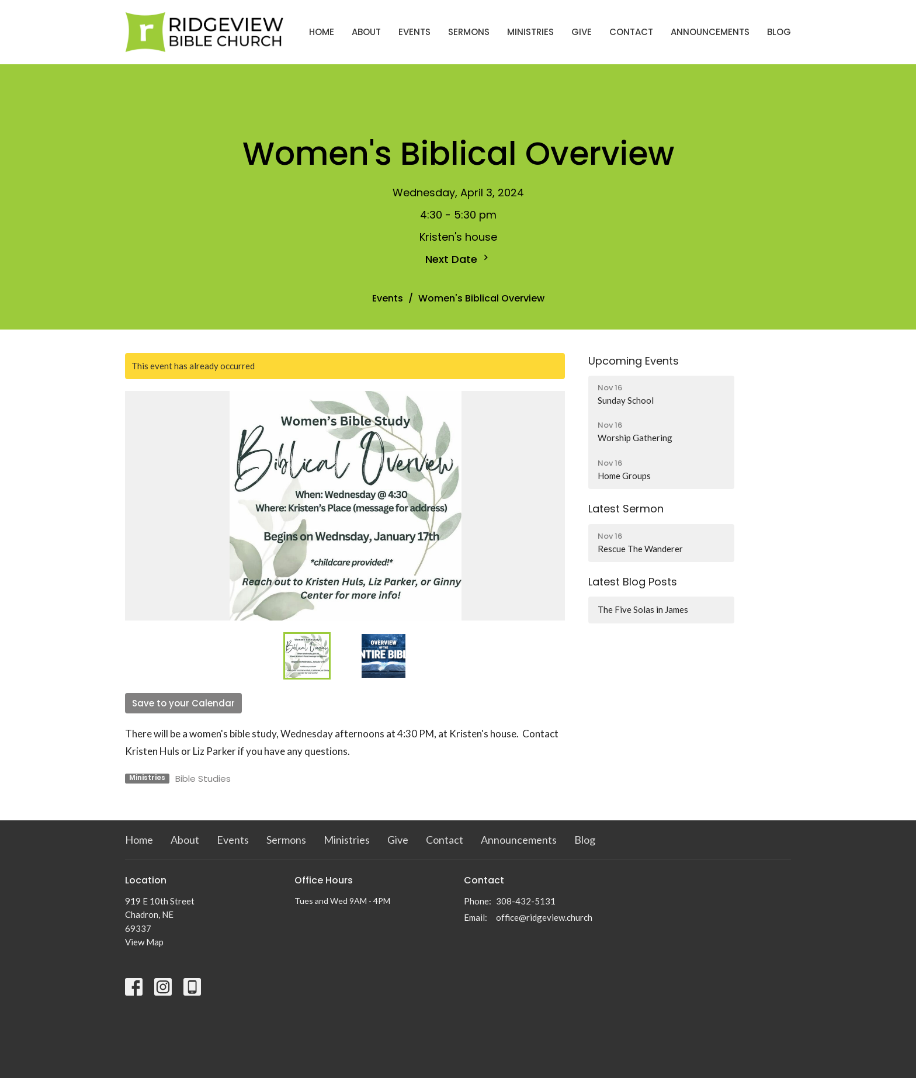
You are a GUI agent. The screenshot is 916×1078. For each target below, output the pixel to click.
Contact (631, 32)
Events (414, 32)
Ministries (530, 32)
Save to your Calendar (183, 703)
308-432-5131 (526, 901)
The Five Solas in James (643, 609)
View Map (144, 942)
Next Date (458, 259)
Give (581, 32)
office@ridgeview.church (544, 917)
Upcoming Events (633, 360)
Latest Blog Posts (632, 581)
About (366, 32)
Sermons (469, 32)
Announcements (710, 32)
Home (321, 32)
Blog (779, 32)
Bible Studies (203, 778)
